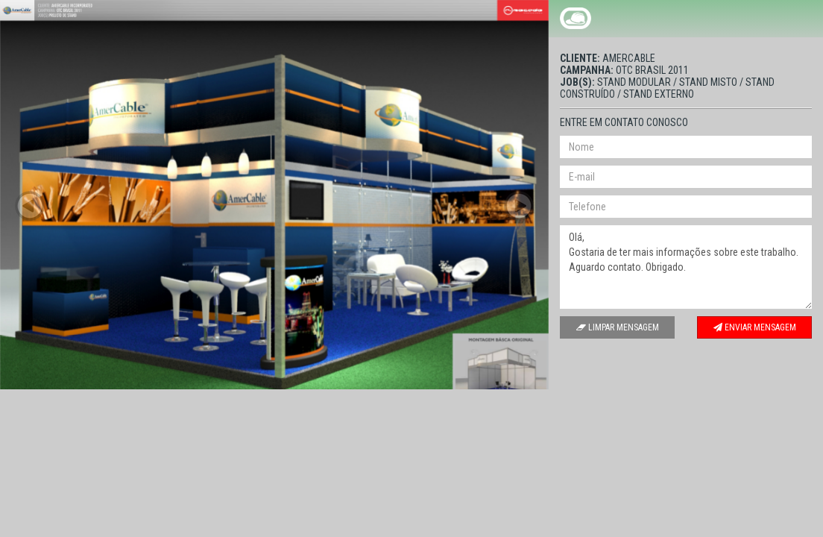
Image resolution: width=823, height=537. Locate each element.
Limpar (617, 327)
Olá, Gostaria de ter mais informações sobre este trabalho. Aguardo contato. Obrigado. (686, 267)
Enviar (754, 327)
